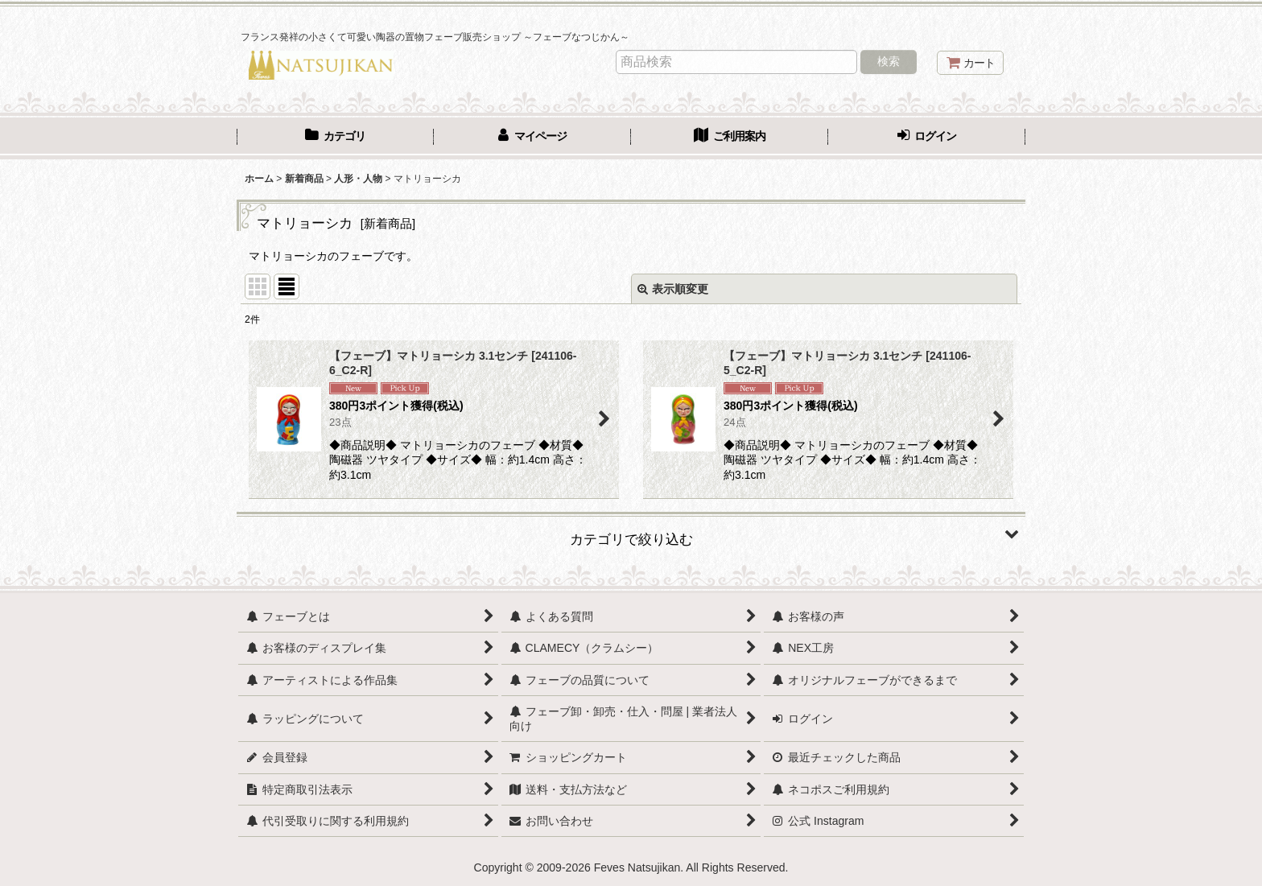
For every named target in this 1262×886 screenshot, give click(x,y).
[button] (631, 533)
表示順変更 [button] (672, 288)
